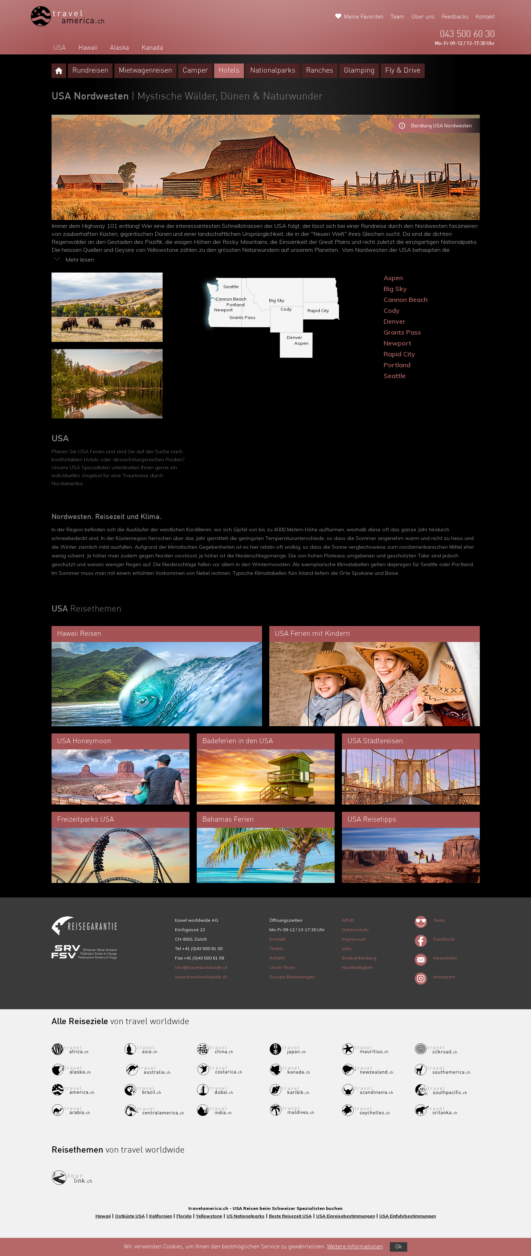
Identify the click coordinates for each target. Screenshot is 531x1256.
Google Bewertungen (292, 976)
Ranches (319, 70)
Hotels (229, 70)
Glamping (359, 70)
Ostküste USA (130, 1216)
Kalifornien (160, 1216)
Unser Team (282, 967)
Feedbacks (455, 17)
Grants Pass (402, 332)
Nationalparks (272, 70)
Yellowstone (209, 1216)
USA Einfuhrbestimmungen (407, 1216)
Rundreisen (90, 70)
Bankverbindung (359, 958)
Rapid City (399, 354)
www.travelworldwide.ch (201, 976)
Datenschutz (355, 929)
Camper (195, 70)
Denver (394, 321)
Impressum (354, 939)
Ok (398, 1247)
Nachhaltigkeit (357, 967)
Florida (184, 1216)
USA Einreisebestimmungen (345, 1216)
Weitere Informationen (355, 1247)
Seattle (395, 376)
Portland (397, 365)
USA (59, 48)
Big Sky (395, 289)
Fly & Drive (402, 70)
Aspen (393, 278)
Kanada (152, 48)
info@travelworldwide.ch (201, 967)
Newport (397, 343)
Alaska (119, 48)
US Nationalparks (245, 1216)
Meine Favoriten (364, 17)
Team (397, 17)
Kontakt (485, 17)
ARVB (348, 920)
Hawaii (87, 48)
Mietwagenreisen (145, 70)
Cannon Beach (406, 299)
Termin (276, 948)
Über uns (423, 17)
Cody (392, 310)
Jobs (347, 948)
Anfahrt (277, 958)
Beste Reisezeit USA (290, 1216)
